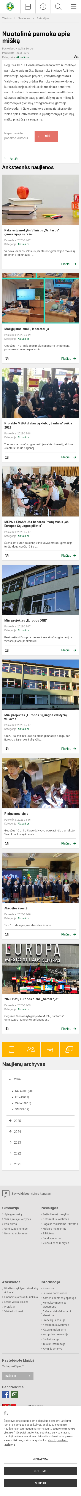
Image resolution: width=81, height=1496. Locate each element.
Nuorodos (48, 1288)
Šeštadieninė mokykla (56, 1214)
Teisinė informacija (54, 1344)
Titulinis (7, 18)
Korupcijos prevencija (55, 1334)
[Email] (14, 1394)
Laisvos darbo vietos (55, 1293)
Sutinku (40, 1483)
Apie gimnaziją (13, 1214)
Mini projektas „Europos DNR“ (25, 620)
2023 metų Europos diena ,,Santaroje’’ (31, 999)
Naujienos (24, 18)
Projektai (9, 1306)
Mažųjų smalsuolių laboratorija (26, 329)
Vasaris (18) (23, 1103)
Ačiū (44, 136)
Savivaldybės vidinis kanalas (26, 1193)
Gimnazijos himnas (16, 1228)
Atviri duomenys (52, 1348)
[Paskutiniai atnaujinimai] (43, 6)
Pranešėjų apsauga (54, 1320)
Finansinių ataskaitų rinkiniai (21, 1297)
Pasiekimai (10, 1223)
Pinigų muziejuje (16, 813)
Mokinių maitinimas (54, 1228)
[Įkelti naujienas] (28, 6)
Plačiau (66, 264)
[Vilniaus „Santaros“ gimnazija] (10, 6)
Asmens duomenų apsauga (59, 1298)
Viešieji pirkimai (13, 1311)
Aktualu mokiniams (54, 1329)
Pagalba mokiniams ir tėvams (60, 1223)
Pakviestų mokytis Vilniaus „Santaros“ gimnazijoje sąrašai (31, 232)
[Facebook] (5, 1394)
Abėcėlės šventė (15, 908)
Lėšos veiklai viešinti (16, 1301)
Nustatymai (41, 1459)
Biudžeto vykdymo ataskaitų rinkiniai (21, 1290)
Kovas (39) (22, 1097)
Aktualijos (43, 18)
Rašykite (10, 1376)
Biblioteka (48, 1233)
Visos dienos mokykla (56, 1243)
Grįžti (14, 158)
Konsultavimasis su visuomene (55, 1304)
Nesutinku (41, 1471)
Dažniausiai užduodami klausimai (57, 1313)
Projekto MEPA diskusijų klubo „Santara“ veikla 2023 (38, 425)
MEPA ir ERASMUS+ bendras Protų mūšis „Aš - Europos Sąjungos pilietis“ (37, 524)
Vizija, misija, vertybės (17, 1219)
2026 (17, 1079)
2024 (17, 1131)
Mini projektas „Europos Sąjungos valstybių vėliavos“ (35, 717)
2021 (17, 1164)
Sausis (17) (22, 1109)
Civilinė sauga (51, 1339)
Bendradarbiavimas (16, 1233)
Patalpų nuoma (52, 1238)
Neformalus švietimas (56, 1219)
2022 (17, 1153)
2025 (17, 1121)
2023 (17, 1142)
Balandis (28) (24, 1091)
